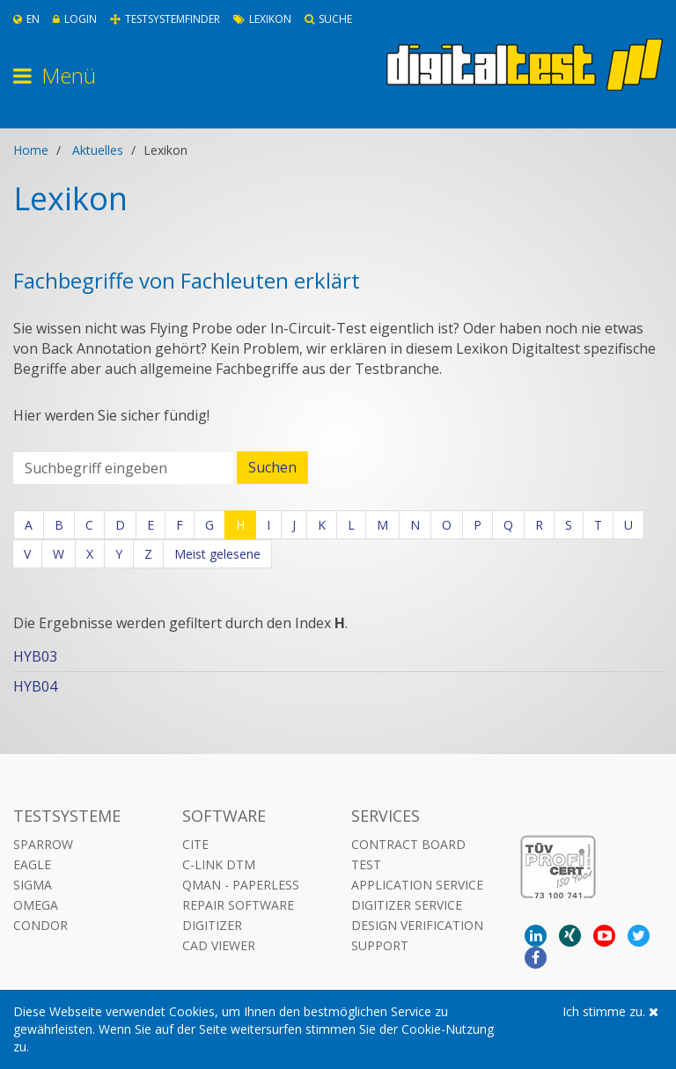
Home (30, 150)
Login (75, 18)
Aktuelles (97, 150)
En (26, 18)
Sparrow (43, 844)
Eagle (32, 864)
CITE (195, 844)
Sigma (32, 884)
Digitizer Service (406, 905)
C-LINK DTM (218, 864)
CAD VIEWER (218, 945)
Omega (35, 905)
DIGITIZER (212, 925)
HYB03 (35, 656)
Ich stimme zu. (610, 1011)
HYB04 (35, 686)
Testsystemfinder (165, 18)
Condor (40, 925)
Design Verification (417, 925)
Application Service (417, 884)
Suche (328, 18)
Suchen (272, 467)
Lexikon (262, 18)
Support (379, 945)
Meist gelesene (217, 553)
